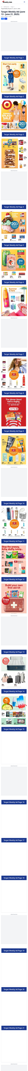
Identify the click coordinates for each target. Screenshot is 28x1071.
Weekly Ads (6, 6)
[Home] (1, 6)
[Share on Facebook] (5, 19)
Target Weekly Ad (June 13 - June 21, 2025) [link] (10, 8)
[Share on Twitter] (2, 19)
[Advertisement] (14, 37)
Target (12, 6)
